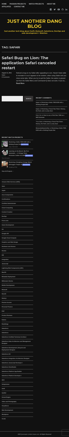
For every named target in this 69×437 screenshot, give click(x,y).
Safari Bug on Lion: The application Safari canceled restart (29, 62)
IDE (3, 255)
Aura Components (7, 195)
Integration (5, 259)
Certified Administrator (9, 203)
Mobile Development (8, 285)
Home (4, 4)
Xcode (4, 418)
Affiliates (6, 6)
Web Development (7, 410)
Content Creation (7, 212)
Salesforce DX (6, 354)
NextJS (4, 294)
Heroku (4, 250)
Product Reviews (7, 315)
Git (3, 229)
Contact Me (19, 6)
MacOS (4, 272)
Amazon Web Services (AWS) (11, 182)
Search (28, 98)
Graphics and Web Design (10, 242)
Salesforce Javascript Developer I (12, 363)
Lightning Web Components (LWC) (12, 268)
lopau (3, 75)
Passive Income (7, 302)
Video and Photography (9, 401)
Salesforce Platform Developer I (11, 375)
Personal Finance (7, 307)
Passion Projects (18, 4)
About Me (51, 4)
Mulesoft (4, 289)
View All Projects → (8, 171)
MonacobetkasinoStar (42, 128)
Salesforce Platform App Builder (12, 371)
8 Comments (6, 77)
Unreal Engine (6, 397)
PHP (3, 311)
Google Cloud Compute (9, 238)
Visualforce (5, 406)
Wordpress (5, 414)
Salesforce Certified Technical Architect (14, 337)
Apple (3, 190)
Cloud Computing (7, 207)
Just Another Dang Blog (34, 23)
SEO (3, 380)
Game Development (8, 225)
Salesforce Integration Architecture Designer (16, 358)
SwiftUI (4, 393)
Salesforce (5, 328)
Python (4, 320)
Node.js (4, 298)
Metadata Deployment (8, 276)
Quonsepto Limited (26, 434)
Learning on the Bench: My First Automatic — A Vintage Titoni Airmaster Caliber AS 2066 (19, 153)
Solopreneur (5, 384)
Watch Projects (36, 4)
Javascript (5, 263)
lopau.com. (36, 434)
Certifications (6, 199)
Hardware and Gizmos (9, 246)
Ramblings (5, 324)
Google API (5, 233)
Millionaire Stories (7, 281)
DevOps (4, 216)
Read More (20, 83)
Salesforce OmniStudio (9, 367)
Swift (3, 388)
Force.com (5, 220)
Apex (3, 186)
